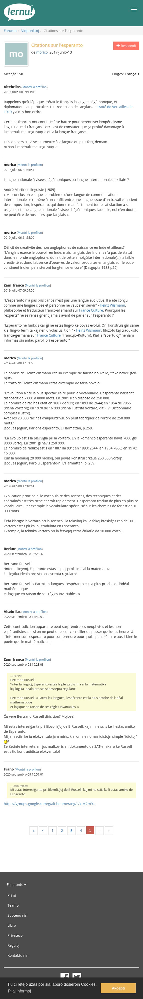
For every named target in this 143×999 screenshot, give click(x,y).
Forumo (10, 30)
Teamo (13, 905)
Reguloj (14, 945)
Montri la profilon (34, 87)
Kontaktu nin (18, 955)
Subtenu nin (17, 915)
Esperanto (16, 884)
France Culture (91, 310)
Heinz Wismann (112, 305)
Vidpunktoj (30, 30)
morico (42, 52)
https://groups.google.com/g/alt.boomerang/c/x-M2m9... (50, 803)
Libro (12, 925)
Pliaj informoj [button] (19, 991)
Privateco (15, 935)
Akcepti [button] (118, 988)
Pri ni (12, 895)
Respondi (126, 45)
